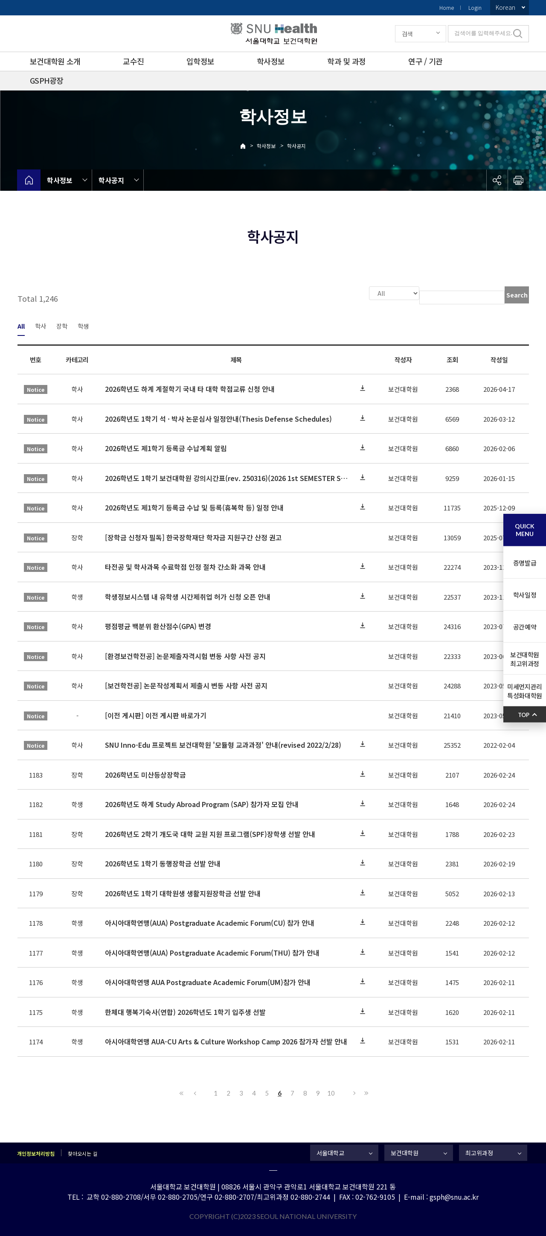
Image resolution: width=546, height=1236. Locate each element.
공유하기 (497, 180)
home (29, 180)
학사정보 (271, 61)
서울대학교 (330, 1152)
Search (517, 295)
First (181, 1092)
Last (365, 1092)
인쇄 (518, 180)
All (21, 325)
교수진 (133, 61)
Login (475, 7)
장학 (61, 325)
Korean (505, 7)
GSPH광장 (47, 80)
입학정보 (200, 61)
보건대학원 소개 (55, 61)
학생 (83, 325)
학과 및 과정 (346, 61)
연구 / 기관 (425, 61)
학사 (40, 325)
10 (331, 1092)
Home (446, 7)
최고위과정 (479, 1152)
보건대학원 (404, 1152)
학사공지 (296, 145)
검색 (407, 33)
